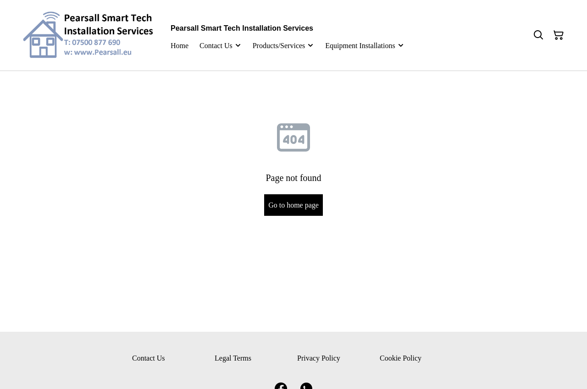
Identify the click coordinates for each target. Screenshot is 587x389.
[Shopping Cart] (558, 35)
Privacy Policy (318, 358)
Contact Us (148, 358)
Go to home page (293, 205)
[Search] (538, 35)
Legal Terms (233, 358)
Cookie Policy (400, 358)
